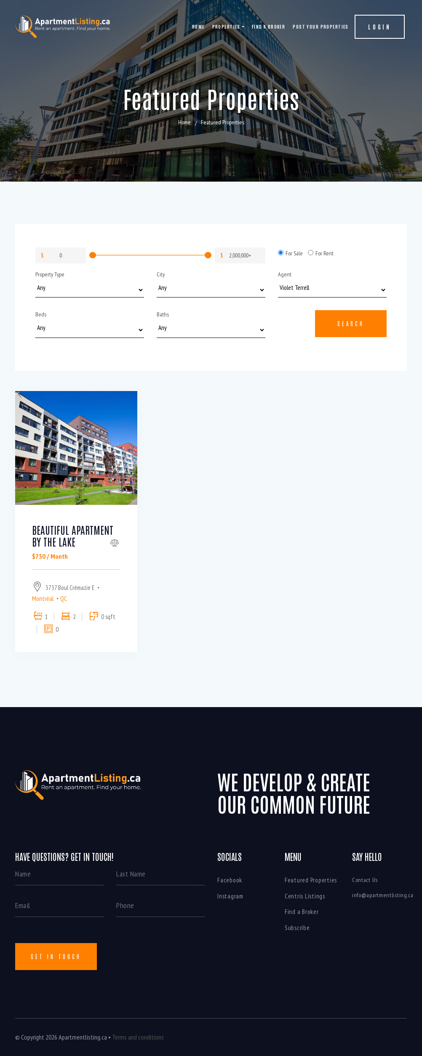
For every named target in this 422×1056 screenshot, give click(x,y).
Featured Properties (311, 880)
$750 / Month (50, 556)
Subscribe (297, 928)
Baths (163, 314)
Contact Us (365, 880)
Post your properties (321, 26)
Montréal (42, 599)
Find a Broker (269, 26)
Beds (40, 314)
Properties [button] (226, 26)
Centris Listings (305, 896)
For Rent (321, 253)
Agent (284, 274)
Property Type (49, 274)
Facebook (229, 880)
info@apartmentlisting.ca (383, 895)
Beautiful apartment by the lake (72, 535)
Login (379, 26)
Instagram (230, 896)
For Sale (290, 253)
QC (63, 599)
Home (198, 26)
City (161, 274)
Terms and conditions (138, 1037)
